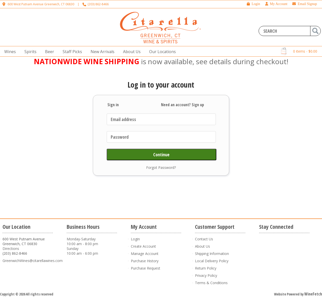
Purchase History (144, 260)
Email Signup (304, 4)
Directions (11, 248)
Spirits (29, 52)
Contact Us (204, 239)
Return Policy (205, 268)
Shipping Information (212, 253)
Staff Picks (72, 51)
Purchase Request (145, 268)
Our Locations (161, 52)
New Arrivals (102, 51)
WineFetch (313, 294)
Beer (48, 52)
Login (253, 4)
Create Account (143, 246)
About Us (130, 52)
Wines (8, 52)
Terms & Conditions (211, 282)
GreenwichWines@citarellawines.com (33, 260)
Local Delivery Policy (211, 260)
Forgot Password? (161, 167)
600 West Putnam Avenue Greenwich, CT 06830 (41, 4)
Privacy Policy (206, 275)
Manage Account (144, 253)
